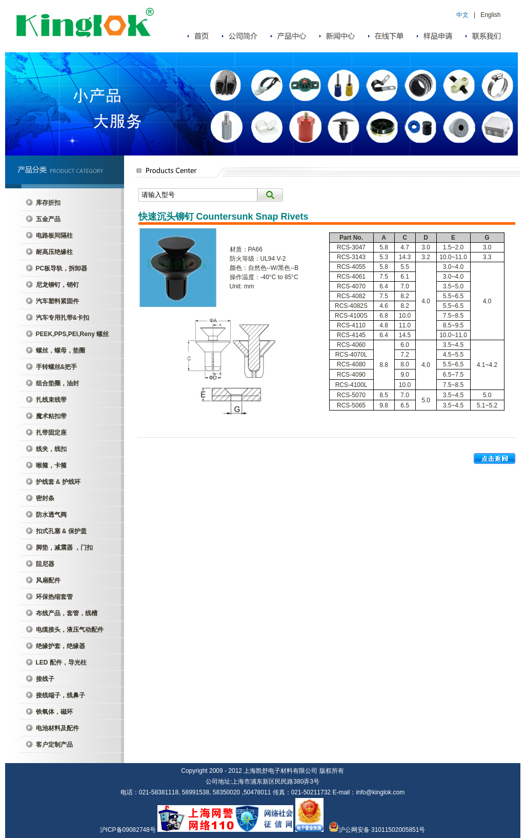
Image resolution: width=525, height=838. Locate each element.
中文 (462, 14)
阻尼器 (45, 564)
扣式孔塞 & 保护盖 (61, 531)
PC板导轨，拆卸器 (62, 268)
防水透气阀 (51, 514)
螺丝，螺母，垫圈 (60, 350)
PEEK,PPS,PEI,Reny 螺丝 (72, 334)
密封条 (45, 498)
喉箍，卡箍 (51, 465)
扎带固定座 (51, 432)
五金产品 (48, 219)
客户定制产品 (54, 744)
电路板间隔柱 (54, 235)
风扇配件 (48, 580)
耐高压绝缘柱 (54, 252)
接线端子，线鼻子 (60, 695)
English (490, 14)
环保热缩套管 (54, 596)
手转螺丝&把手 (56, 367)
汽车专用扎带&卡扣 (63, 317)
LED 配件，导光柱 (61, 662)
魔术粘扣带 (51, 416)
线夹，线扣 (51, 449)
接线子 (45, 679)
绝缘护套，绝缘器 (60, 646)
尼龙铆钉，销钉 (57, 284)
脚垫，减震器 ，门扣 (64, 547)
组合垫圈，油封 (57, 383)
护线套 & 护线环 (58, 481)
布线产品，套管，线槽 (66, 613)
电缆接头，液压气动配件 (70, 629)
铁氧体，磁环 (54, 711)
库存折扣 (48, 202)
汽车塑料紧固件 (57, 301)
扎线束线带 (51, 399)
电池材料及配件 (57, 728)
